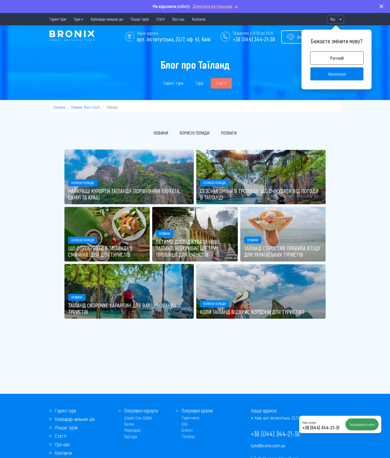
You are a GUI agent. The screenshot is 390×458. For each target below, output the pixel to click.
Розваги (229, 133)
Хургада (130, 436)
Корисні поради (194, 133)
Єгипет (187, 430)
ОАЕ (185, 424)
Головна (59, 107)
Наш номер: (309, 422)
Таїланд (188, 436)
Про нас (178, 19)
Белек (129, 424)
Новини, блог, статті (85, 107)
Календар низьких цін (107, 19)
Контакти (198, 19)
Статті (160, 19)
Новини (160, 133)
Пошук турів (140, 19)
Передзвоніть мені (362, 424)
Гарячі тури (57, 19)
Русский (337, 58)
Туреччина (190, 417)
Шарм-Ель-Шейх (138, 417)
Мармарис (132, 430)
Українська (337, 74)
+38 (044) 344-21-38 (254, 39)
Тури (77, 19)
